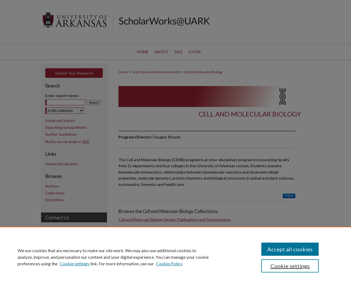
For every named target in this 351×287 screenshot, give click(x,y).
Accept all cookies (290, 249)
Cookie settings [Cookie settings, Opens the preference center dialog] (290, 266)
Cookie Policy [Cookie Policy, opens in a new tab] (169, 263)
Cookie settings (74, 263)
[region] (175, 257)
